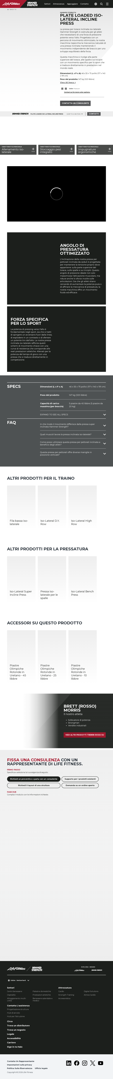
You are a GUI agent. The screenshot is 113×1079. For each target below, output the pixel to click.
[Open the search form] (101, 4)
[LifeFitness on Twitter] (92, 1065)
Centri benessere (14, 991)
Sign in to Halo (14, 1047)
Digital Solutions (91, 991)
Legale (10, 1034)
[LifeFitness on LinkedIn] (68, 1065)
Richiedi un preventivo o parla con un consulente (33, 779)
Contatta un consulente (75, 103)
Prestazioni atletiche (42, 995)
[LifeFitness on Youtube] (100, 1065)
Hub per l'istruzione (16, 1016)
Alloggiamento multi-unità (16, 999)
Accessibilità (14, 1038)
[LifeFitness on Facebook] (76, 1065)
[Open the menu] (107, 4)
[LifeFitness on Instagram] (84, 1065)
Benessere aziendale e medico (42, 999)
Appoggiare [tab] (72, 4)
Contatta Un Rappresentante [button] (20, 1061)
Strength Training (66, 995)
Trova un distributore (18, 1025)
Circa (10, 1021)
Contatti (94, 114)
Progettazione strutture (18, 1009)
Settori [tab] (47, 4)
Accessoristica (64, 998)
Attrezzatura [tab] (58, 4)
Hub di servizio (13, 1013)
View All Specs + (68, 82)
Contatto (84, 4)
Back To (11, 9)
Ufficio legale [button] (41, 1068)
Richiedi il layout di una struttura (33, 785)
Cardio (61, 991)
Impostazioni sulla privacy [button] (19, 1065)
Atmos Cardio (90, 995)
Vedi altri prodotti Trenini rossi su (84, 735)
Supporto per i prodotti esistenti (80, 779)
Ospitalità (11, 995)
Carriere (11, 1042)
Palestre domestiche (42, 991)
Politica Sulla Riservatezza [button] (19, 1068)
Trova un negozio (16, 1030)
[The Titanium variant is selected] (62, 89)
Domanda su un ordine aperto (80, 785)
